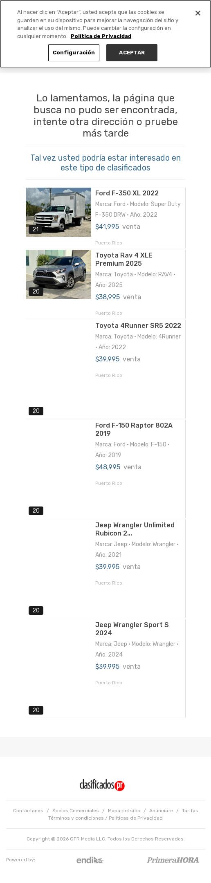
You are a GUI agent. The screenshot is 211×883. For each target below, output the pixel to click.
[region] (105, 34)
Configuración (74, 52)
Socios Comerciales (75, 811)
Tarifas (190, 811)
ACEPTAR (132, 52)
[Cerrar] (198, 13)
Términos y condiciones (76, 818)
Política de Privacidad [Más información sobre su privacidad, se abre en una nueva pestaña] (101, 36)
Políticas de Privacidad (136, 818)
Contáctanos (28, 811)
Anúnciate (161, 811)
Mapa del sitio (124, 811)
